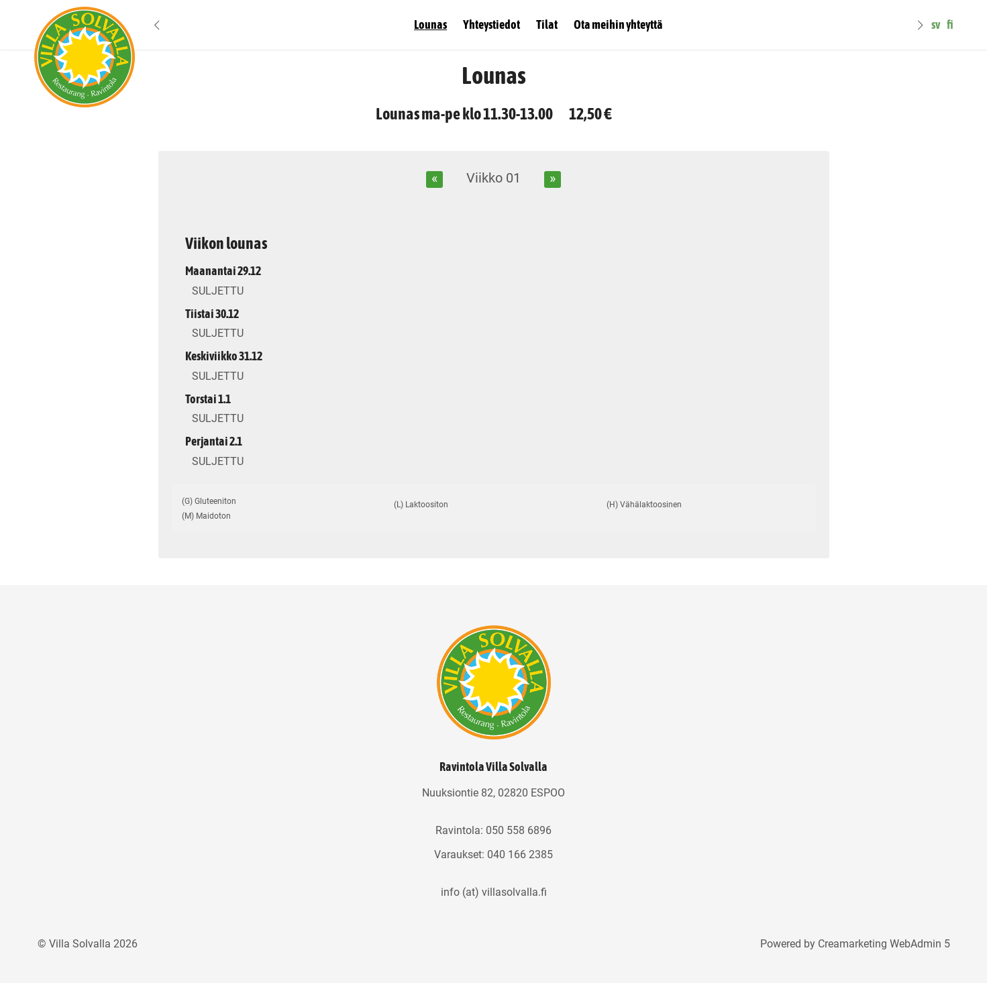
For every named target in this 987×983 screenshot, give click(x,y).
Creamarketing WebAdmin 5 (884, 943)
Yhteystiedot (491, 24)
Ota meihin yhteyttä (618, 24)
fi (950, 24)
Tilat (547, 24)
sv (935, 24)
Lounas (430, 24)
